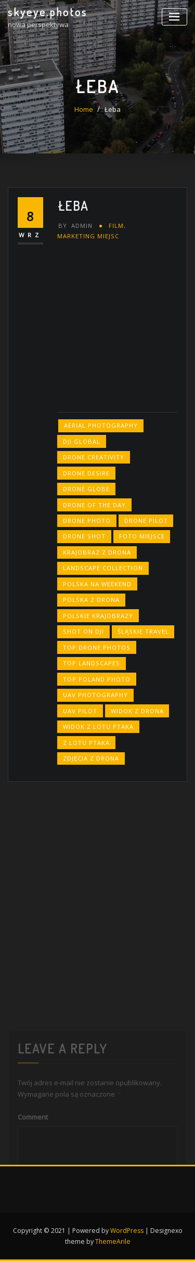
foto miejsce (142, 536)
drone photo (87, 520)
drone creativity (93, 457)
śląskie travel (143, 631)
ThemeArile (113, 1241)
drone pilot (146, 520)
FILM (116, 225)
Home (83, 109)
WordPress (127, 1230)
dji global (81, 441)
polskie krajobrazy (98, 616)
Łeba (113, 109)
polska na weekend (97, 584)
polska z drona (91, 599)
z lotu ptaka (86, 743)
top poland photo (97, 679)
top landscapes (91, 663)
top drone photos (97, 647)
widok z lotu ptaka (98, 726)
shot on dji (83, 631)
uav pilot (80, 711)
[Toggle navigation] (174, 16)
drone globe (86, 489)
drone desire (86, 473)
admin (75, 225)
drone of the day (94, 505)
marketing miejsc (88, 236)
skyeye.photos (47, 12)
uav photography (95, 695)
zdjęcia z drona (91, 758)
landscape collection (103, 568)
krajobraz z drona (97, 552)
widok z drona (137, 711)
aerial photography (101, 425)
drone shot (84, 536)
